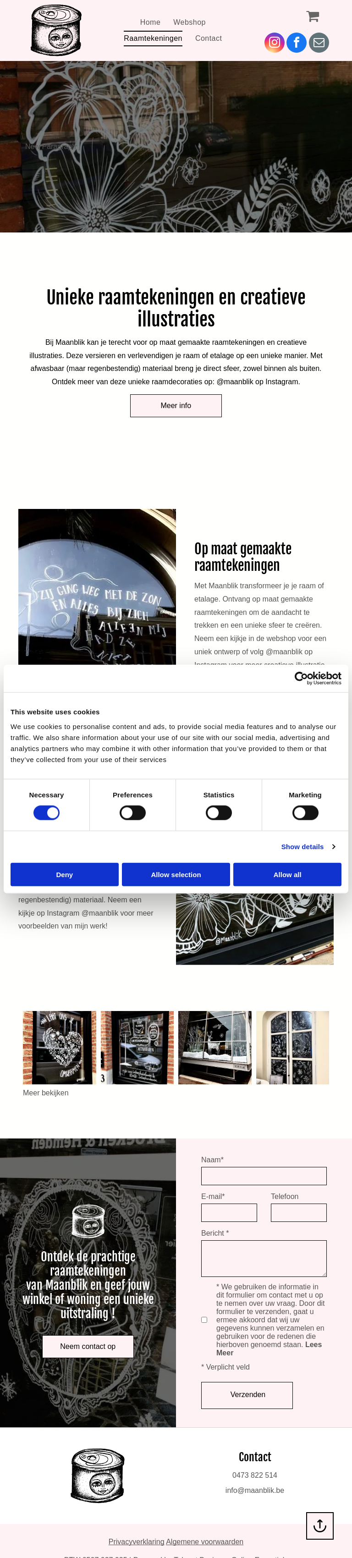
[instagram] (274, 44)
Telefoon (285, 1196)
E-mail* (213, 1196)
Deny (64, 874)
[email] (319, 44)
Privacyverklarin (134, 1542)
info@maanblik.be (255, 1490)
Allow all (288, 874)
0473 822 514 (254, 1475)
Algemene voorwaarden (204, 1542)
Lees (313, 1344)
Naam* (212, 1160)
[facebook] (296, 44)
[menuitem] (150, 22)
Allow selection (176, 874)
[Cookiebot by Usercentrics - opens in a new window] (301, 678)
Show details (302, 847)
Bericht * (215, 1233)
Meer (224, 1353)
